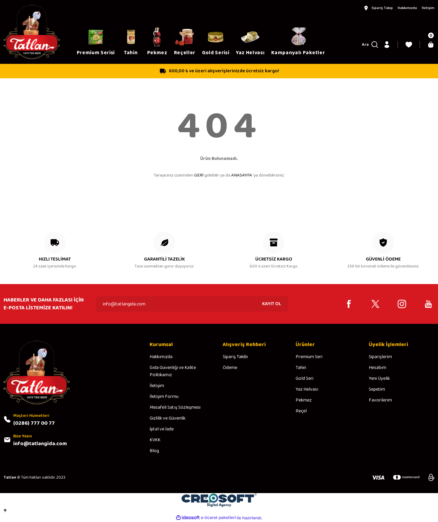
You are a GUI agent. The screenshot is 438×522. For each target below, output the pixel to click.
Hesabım (377, 367)
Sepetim (377, 389)
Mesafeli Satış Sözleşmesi (175, 407)
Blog (154, 451)
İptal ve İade (162, 429)
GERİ (198, 175)
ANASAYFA (241, 175)
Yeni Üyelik (379, 378)
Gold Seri (304, 378)
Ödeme (230, 367)
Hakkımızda (161, 357)
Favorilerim (380, 400)
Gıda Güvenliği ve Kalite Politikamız (173, 371)
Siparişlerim (380, 357)
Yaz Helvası (307, 389)
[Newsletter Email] (192, 304)
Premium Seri (309, 357)
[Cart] (430, 44)
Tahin (301, 367)
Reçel (301, 411)
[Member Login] (386, 44)
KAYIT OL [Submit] (271, 304)
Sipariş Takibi (235, 357)
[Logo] (32, 32)
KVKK (155, 440)
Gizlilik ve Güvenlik (167, 418)
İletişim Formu (164, 396)
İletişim (157, 385)
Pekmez (304, 400)
